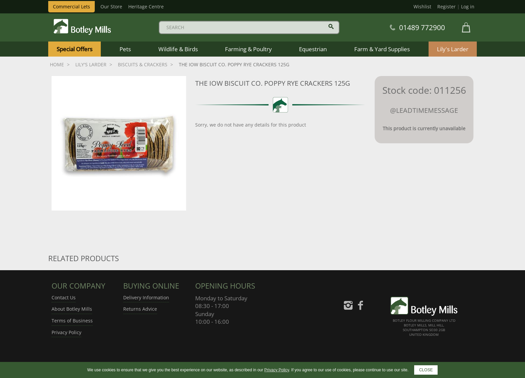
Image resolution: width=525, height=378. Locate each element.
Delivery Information (146, 297)
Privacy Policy (66, 332)
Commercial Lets (71, 6)
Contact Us (64, 297)
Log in (467, 6)
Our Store (111, 6)
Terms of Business (72, 320)
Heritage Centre (146, 6)
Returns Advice (140, 309)
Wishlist (422, 6)
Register (446, 6)
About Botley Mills (72, 309)
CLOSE (426, 370)
